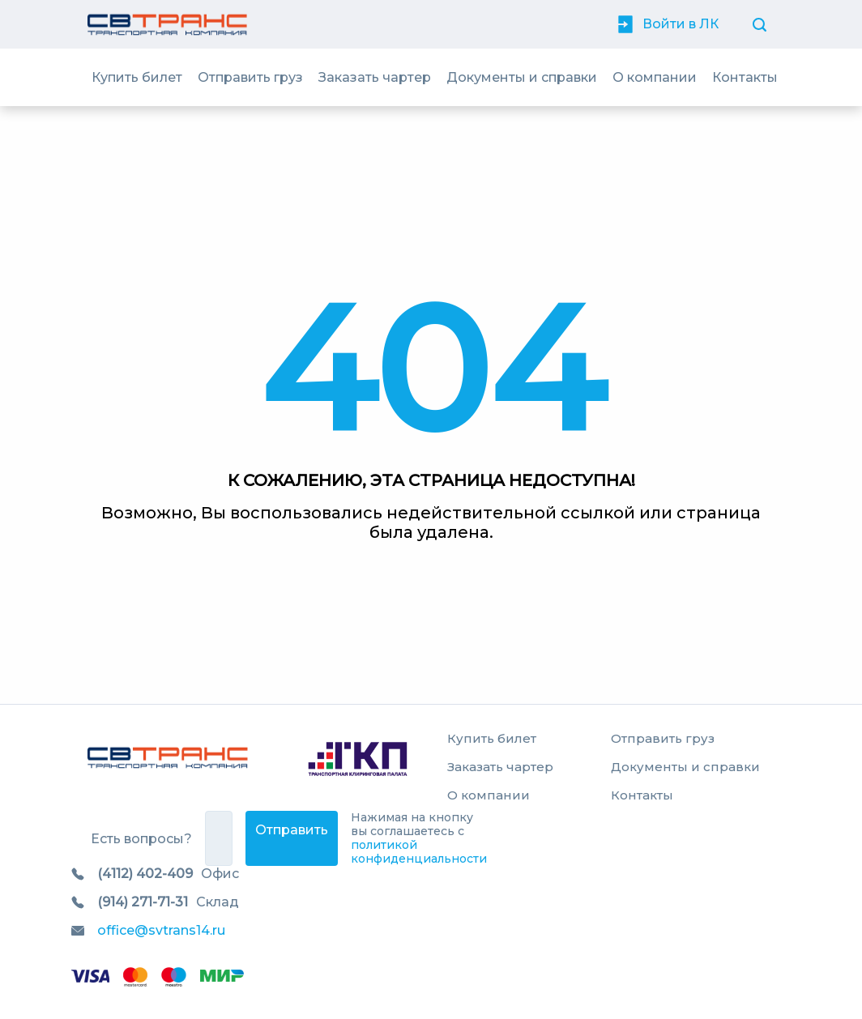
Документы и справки (521, 77)
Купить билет (137, 77)
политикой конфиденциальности (419, 852)
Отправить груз (250, 77)
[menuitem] (136, 77)
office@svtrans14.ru (161, 930)
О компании (654, 77)
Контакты (745, 77)
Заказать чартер (374, 77)
